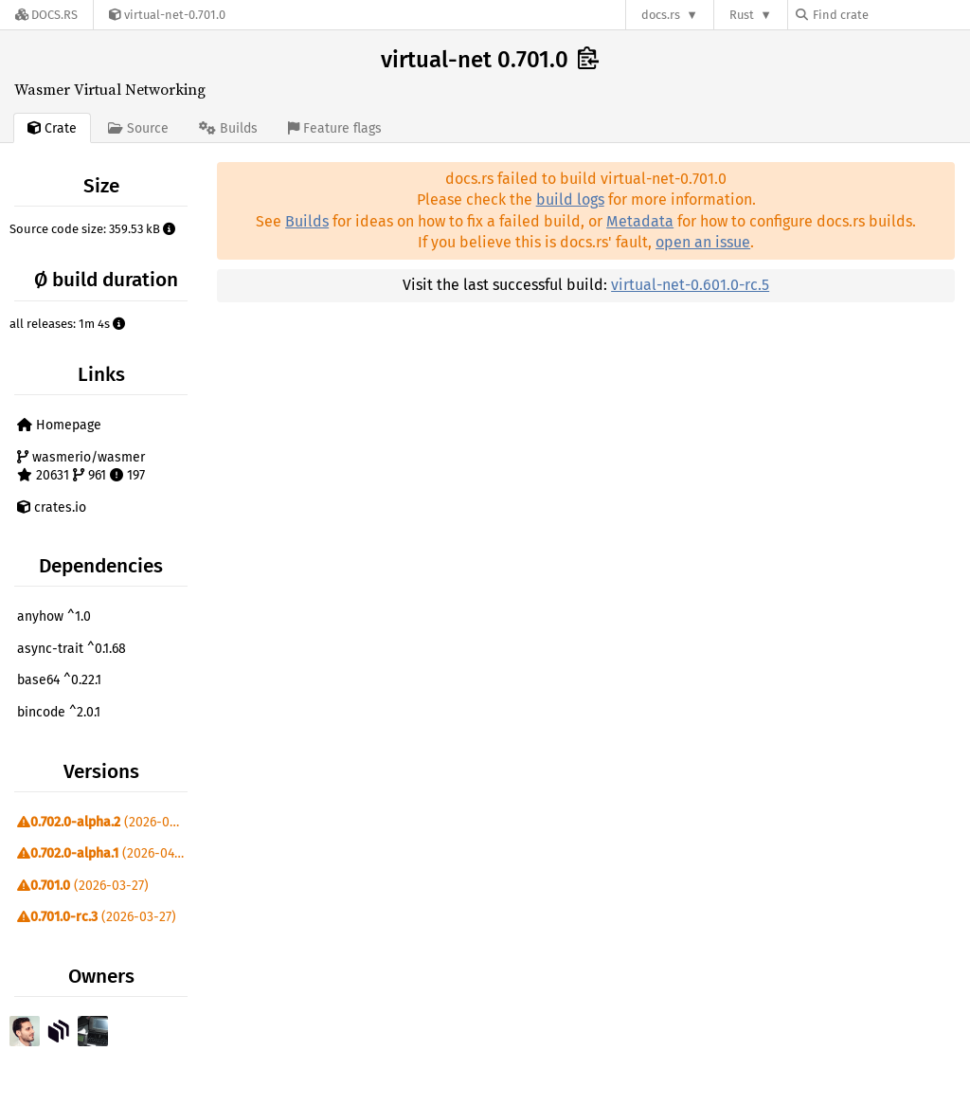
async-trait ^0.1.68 (71, 649)
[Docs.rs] (46, 14)
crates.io (51, 507)
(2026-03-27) (83, 886)
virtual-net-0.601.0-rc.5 (690, 285)
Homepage (59, 425)
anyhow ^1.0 (54, 616)
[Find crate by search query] (890, 14)
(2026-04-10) (104, 853)
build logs (570, 199)
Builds (307, 221)
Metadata (640, 221)
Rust (741, 15)
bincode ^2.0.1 (58, 712)
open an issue (703, 242)
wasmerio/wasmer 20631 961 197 (81, 466)
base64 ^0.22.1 (59, 680)
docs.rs (660, 15)
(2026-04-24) (104, 822)
